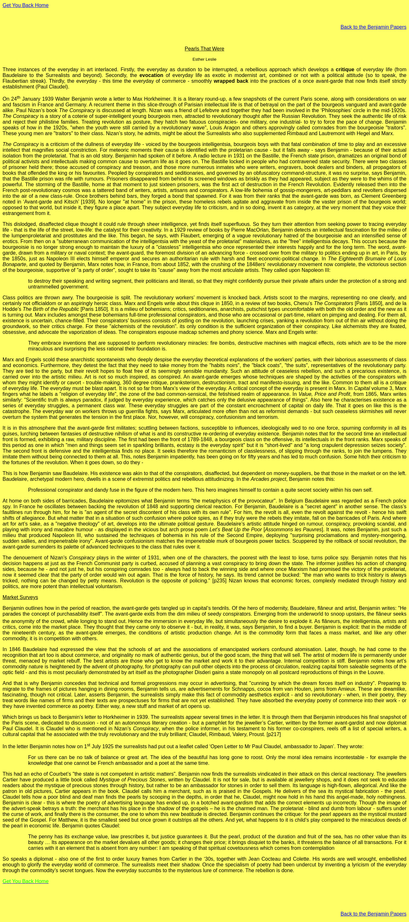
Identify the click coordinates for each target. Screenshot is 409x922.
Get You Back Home (26, 5)
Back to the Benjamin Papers (373, 27)
